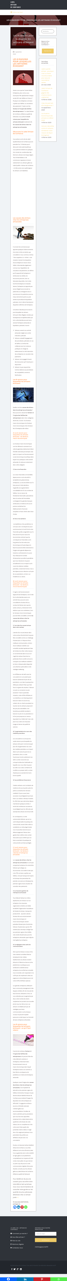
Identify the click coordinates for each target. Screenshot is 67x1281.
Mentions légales (18, 1244)
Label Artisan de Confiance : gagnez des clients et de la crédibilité (46, 92)
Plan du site (16, 1241)
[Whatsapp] (25, 1207)
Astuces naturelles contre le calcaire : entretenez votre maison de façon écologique (47, 130)
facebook (11, 1269)
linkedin (21, 1269)
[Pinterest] (22, 1207)
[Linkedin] (18, 1207)
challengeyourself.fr (41, 1247)
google (18, 1269)
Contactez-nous (17, 1248)
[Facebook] (14, 1207)
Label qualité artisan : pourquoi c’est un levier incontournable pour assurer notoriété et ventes (47, 75)
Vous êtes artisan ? (18, 1237)
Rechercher (47, 51)
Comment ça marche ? (20, 1233)
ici (17, 1197)
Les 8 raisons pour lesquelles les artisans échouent (23, 39)
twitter (15, 1269)
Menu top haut (17, 12)
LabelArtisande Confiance (18, 4)
